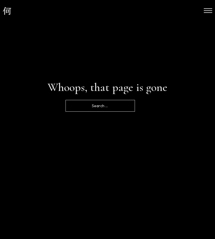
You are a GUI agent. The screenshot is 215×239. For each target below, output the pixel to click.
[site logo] (7, 11)
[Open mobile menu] (208, 10)
